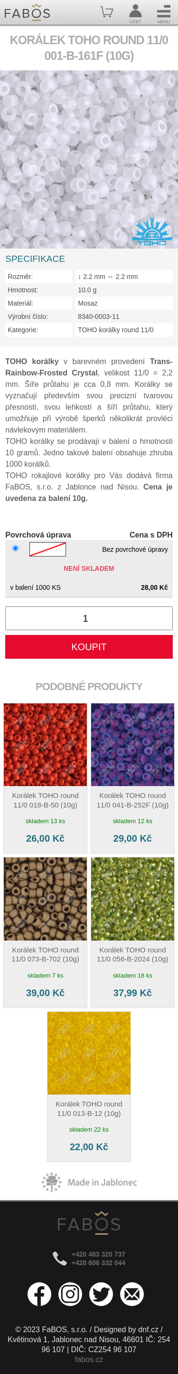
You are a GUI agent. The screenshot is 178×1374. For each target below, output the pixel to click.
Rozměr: (20, 276)
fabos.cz (89, 1359)
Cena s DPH (151, 535)
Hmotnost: (23, 290)
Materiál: (20, 303)
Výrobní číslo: (28, 316)
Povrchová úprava (38, 535)
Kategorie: (23, 330)
